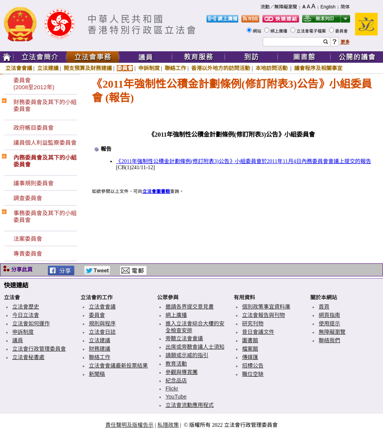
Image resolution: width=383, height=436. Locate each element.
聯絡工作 (175, 68)
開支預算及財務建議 (88, 68)
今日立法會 (25, 315)
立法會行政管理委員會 (39, 349)
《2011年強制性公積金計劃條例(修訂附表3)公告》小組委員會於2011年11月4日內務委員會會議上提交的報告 (243, 161)
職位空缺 (253, 374)
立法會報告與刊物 (263, 315)
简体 (345, 7)
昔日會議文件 (258, 332)
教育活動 (176, 364)
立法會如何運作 (31, 323)
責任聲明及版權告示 (129, 425)
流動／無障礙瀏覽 (278, 7)
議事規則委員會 (33, 183)
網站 (257, 31)
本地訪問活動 (272, 68)
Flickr (171, 388)
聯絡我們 (329, 340)
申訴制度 (149, 68)
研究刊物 (253, 323)
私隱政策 (168, 425)
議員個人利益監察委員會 (45, 142)
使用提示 (329, 323)
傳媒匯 (250, 357)
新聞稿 (97, 374)
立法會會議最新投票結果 (118, 366)
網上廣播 (279, 31)
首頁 (324, 307)
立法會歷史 (25, 307)
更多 (345, 42)
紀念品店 (176, 380)
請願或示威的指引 (186, 355)
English (328, 7)
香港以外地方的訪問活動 (220, 68)
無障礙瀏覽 (332, 332)
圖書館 (250, 340)
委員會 (342, 31)
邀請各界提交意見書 (189, 307)
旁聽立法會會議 (184, 338)
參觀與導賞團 (181, 372)
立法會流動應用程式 (189, 405)
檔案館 (250, 349)
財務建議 (99, 349)
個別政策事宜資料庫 (266, 307)
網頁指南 (329, 315)
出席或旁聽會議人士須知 (194, 347)
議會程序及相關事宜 (318, 68)
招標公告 (253, 366)
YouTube (176, 397)
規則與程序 (102, 323)
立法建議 (48, 68)
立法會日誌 (102, 332)
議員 (17, 340)
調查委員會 (27, 198)
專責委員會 (27, 253)
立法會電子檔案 (311, 31)
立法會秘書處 (28, 357)
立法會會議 (18, 68)
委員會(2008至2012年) (33, 83)
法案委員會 (27, 238)
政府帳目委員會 (33, 127)
